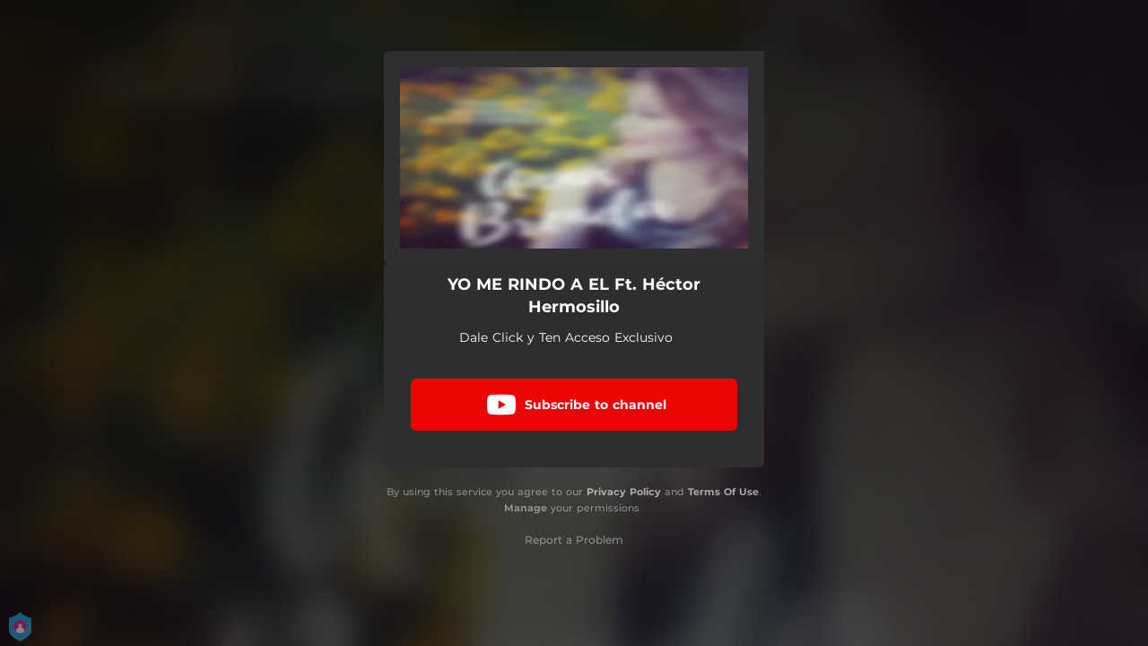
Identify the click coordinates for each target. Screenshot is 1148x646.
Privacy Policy (624, 491)
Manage (525, 508)
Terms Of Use (723, 491)
